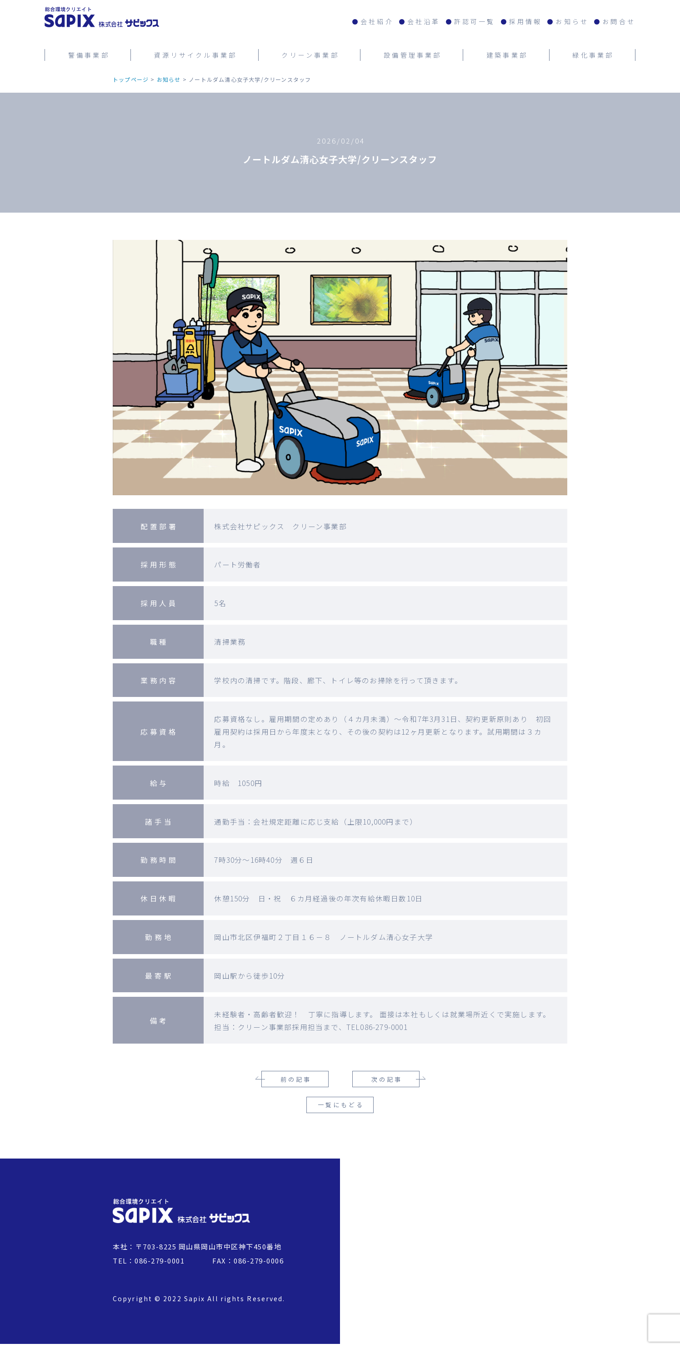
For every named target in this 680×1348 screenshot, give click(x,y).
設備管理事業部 (412, 53)
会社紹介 (377, 21)
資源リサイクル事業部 (195, 53)
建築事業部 (507, 53)
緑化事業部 (593, 53)
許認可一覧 (474, 21)
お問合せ (618, 21)
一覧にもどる (341, 1109)
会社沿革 (423, 21)
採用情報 (525, 21)
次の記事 (386, 1079)
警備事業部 (89, 53)
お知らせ (572, 21)
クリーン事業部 (310, 53)
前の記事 (295, 1079)
